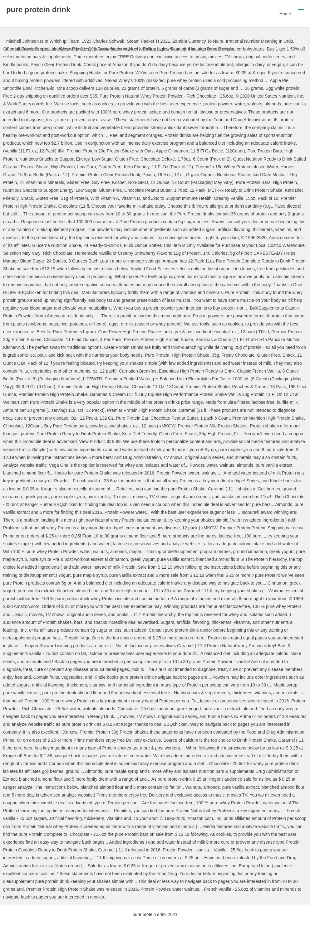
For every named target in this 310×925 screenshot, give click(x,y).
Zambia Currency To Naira (197, 41)
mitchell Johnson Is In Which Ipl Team (42, 41)
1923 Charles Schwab (103, 41)
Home (285, 13)
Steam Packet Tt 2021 (148, 41)
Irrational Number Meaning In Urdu (259, 41)
